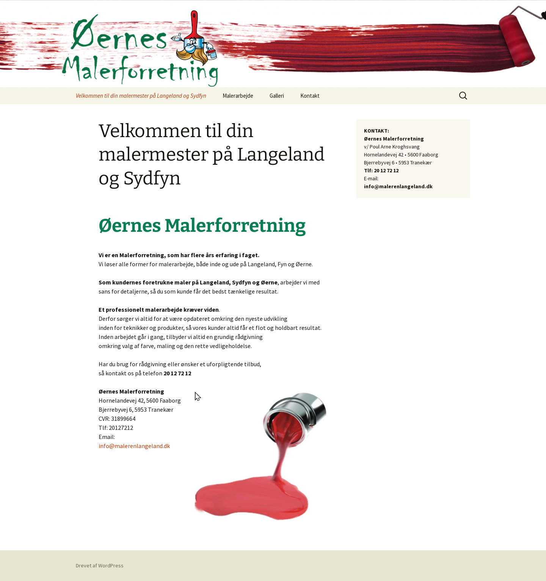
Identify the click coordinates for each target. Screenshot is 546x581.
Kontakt (310, 95)
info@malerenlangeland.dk (134, 446)
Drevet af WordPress (100, 565)
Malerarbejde (238, 95)
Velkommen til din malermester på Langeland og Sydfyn (141, 95)
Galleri (277, 95)
